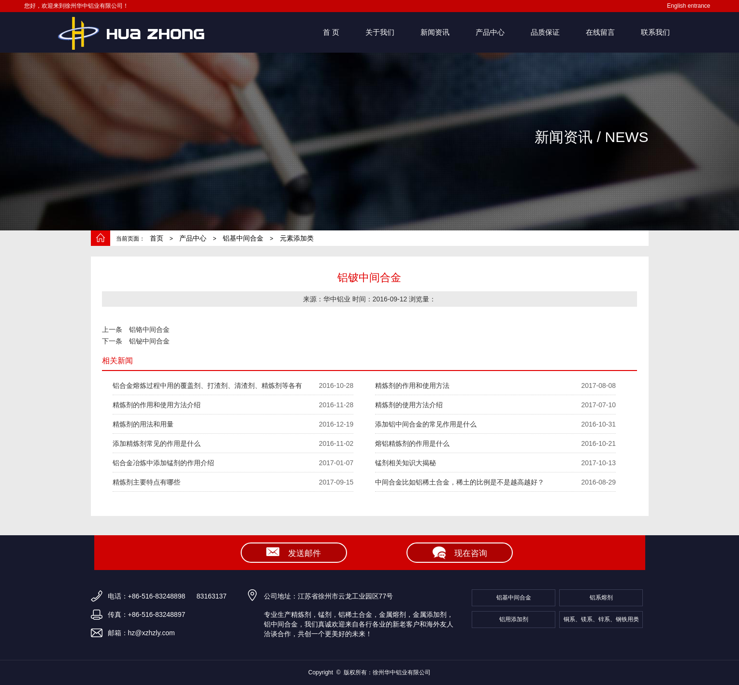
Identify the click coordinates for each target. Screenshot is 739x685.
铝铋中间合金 (149, 341)
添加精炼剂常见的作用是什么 (157, 443)
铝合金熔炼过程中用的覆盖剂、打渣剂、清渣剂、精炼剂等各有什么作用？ (207, 388)
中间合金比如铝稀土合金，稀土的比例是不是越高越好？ (459, 482)
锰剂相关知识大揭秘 (405, 463)
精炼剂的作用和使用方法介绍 (157, 405)
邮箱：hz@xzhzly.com (141, 633)
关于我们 (379, 32)
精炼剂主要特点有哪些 (146, 482)
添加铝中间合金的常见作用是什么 (426, 424)
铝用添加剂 (513, 619)
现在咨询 (460, 553)
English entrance (688, 5)
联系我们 (655, 32)
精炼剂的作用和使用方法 (412, 385)
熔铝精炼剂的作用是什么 (412, 443)
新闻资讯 (434, 32)
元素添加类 (297, 238)
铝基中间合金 (243, 238)
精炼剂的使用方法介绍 (409, 405)
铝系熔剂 (601, 597)
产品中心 (490, 32)
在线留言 (600, 32)
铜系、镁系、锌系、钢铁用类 (601, 619)
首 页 (331, 32)
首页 (156, 238)
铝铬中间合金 (149, 329)
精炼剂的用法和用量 (143, 424)
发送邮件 (293, 553)
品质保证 (545, 32)
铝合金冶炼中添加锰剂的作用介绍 (163, 463)
